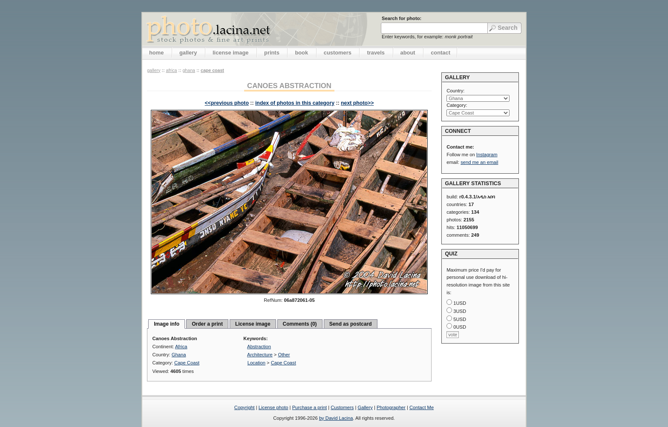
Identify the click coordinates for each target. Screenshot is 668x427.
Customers (342, 407)
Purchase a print (309, 407)
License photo (273, 407)
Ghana (188, 70)
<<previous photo (227, 103)
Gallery (364, 407)
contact (440, 52)
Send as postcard (350, 324)
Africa (171, 70)
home (156, 52)
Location (256, 362)
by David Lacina (336, 418)
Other (284, 354)
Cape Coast (212, 70)
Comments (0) (300, 324)
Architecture (260, 354)
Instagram (487, 154)
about (407, 52)
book (301, 52)
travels (376, 52)
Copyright (244, 407)
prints (271, 52)
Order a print (207, 324)
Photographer (391, 407)
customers (337, 52)
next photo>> (357, 103)
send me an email (479, 162)
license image (230, 52)
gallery (188, 52)
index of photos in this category (294, 103)
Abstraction (259, 346)
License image (253, 324)
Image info (166, 324)
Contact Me (421, 407)
